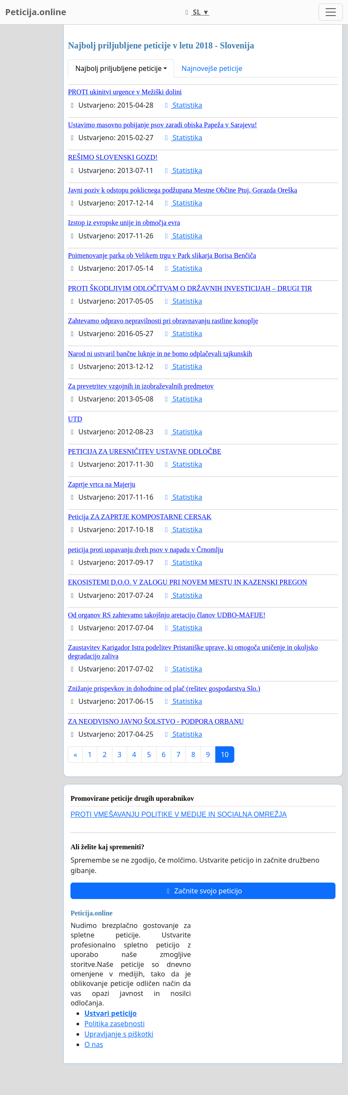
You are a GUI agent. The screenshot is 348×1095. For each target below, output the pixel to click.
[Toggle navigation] (331, 12)
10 (225, 754)
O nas (93, 1044)
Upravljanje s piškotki (118, 1034)
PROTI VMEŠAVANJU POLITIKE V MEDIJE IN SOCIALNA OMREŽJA (178, 814)
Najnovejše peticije (212, 68)
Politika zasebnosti (114, 1023)
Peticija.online (35, 12)
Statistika (182, 105)
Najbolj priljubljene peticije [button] (118, 68)
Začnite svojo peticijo (203, 891)
